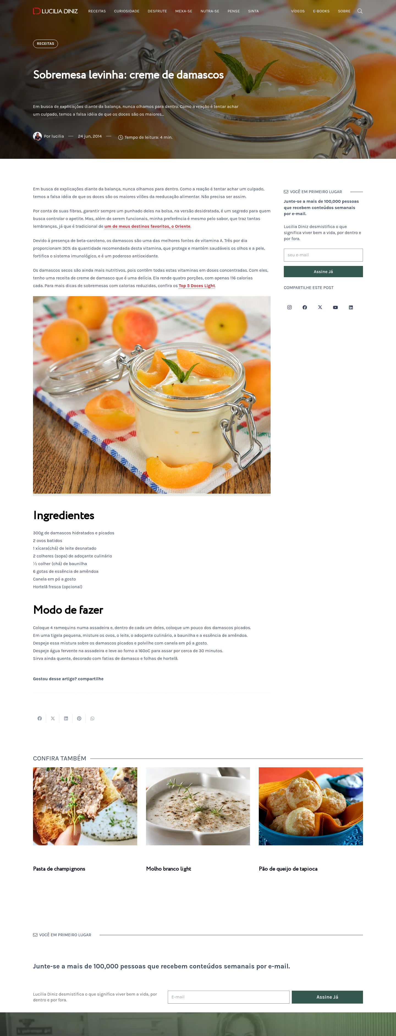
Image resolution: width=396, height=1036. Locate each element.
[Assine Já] (323, 271)
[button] (359, 11)
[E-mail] (229, 997)
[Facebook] (304, 307)
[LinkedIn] (350, 307)
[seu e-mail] (323, 255)
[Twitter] (320, 307)
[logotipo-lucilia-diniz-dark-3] (55, 11)
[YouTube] (335, 307)
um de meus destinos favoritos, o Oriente (147, 226)
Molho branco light (168, 869)
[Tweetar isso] (52, 718)
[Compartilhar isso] (39, 718)
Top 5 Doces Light (197, 285)
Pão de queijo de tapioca (288, 869)
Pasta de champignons (59, 869)
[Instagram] (289, 307)
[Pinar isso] (79, 718)
